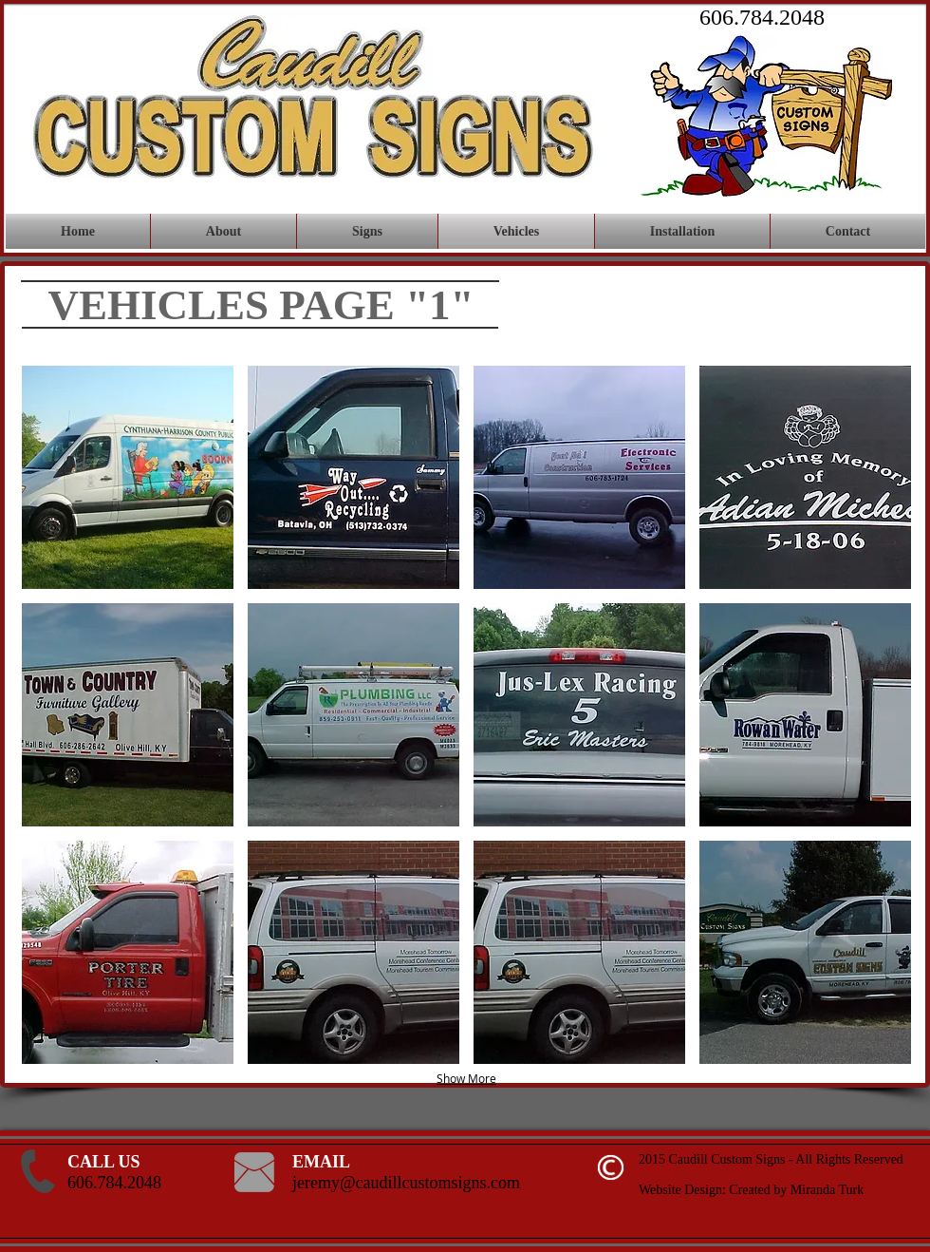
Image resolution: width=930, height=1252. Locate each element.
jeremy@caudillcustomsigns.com (406, 1182)
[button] (127, 477)
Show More (466, 1078)
